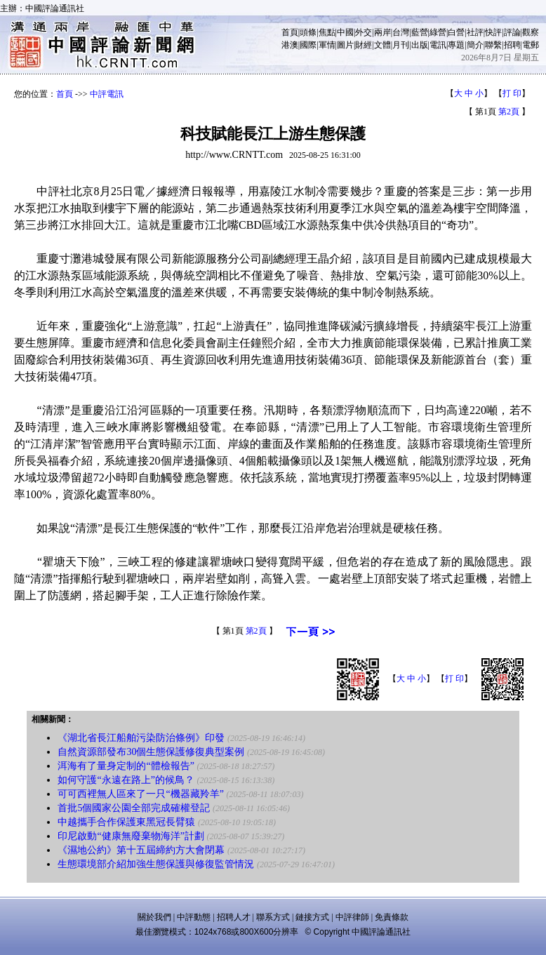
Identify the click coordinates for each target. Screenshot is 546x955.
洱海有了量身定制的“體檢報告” (126, 766)
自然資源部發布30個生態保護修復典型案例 (151, 752)
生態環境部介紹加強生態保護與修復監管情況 (156, 864)
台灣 (400, 32)
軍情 (327, 45)
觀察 (530, 32)
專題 (456, 45)
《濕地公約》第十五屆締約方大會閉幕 (141, 850)
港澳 (289, 45)
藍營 (419, 32)
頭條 (308, 32)
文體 (382, 45)
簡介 (475, 45)
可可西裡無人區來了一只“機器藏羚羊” (140, 794)
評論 (512, 32)
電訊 (438, 45)
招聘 (512, 45)
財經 (363, 45)
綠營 (438, 32)
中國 (345, 32)
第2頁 (508, 111)
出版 (419, 45)
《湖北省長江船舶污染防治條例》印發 (141, 738)
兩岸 (382, 32)
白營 (456, 32)
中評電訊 (107, 94)
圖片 (345, 45)
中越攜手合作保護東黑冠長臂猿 (126, 822)
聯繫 (493, 45)
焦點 (327, 32)
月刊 (400, 45)
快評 (493, 32)
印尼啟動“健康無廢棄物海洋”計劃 (131, 836)
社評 (475, 32)
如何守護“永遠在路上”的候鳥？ (126, 780)
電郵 (530, 45)
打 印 (511, 93)
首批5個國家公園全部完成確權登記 (134, 808)
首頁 (289, 32)
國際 (308, 45)
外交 (363, 32)
